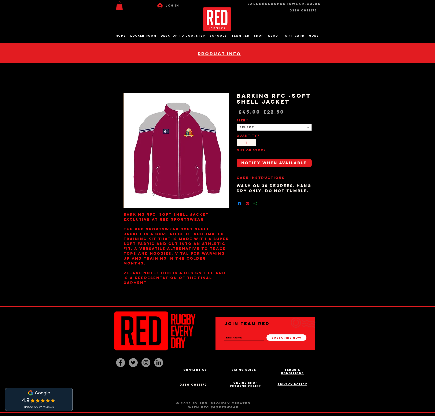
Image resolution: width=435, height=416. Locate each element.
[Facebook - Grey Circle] (120, 362)
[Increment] (253, 142)
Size (242, 120)
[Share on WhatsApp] (255, 203)
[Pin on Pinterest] (247, 203)
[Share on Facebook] (239, 203)
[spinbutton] (246, 142)
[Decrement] (239, 142)
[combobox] (274, 127)
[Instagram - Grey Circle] (145, 362)
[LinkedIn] (158, 362)
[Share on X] (263, 203)
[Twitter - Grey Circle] (133, 362)
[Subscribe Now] (286, 337)
